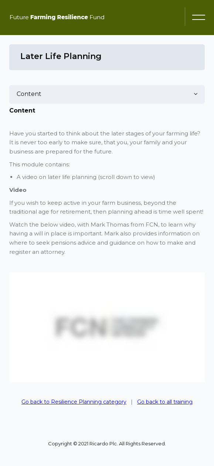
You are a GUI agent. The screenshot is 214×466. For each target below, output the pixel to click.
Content (29, 93)
